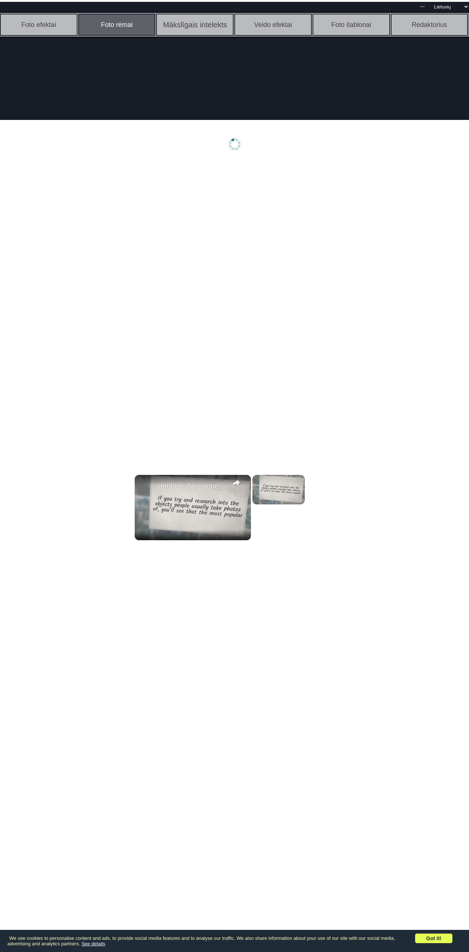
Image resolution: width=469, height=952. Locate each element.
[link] (146, 486)
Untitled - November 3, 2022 (192, 486)
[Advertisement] (57, 279)
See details (93, 943)
